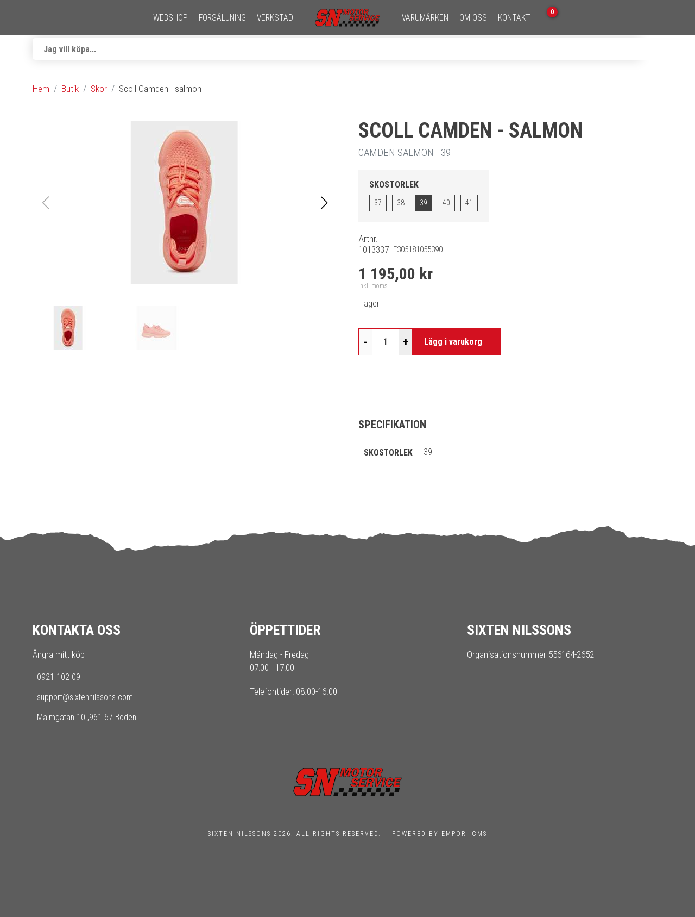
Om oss (473, 18)
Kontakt (514, 18)
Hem (41, 88)
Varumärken (425, 18)
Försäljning (222, 18)
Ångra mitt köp (59, 654)
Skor (99, 88)
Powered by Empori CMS (439, 834)
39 (423, 202)
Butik (70, 88)
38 (401, 202)
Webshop (170, 18)
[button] (324, 203)
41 (469, 202)
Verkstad (275, 18)
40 (446, 202)
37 (378, 202)
